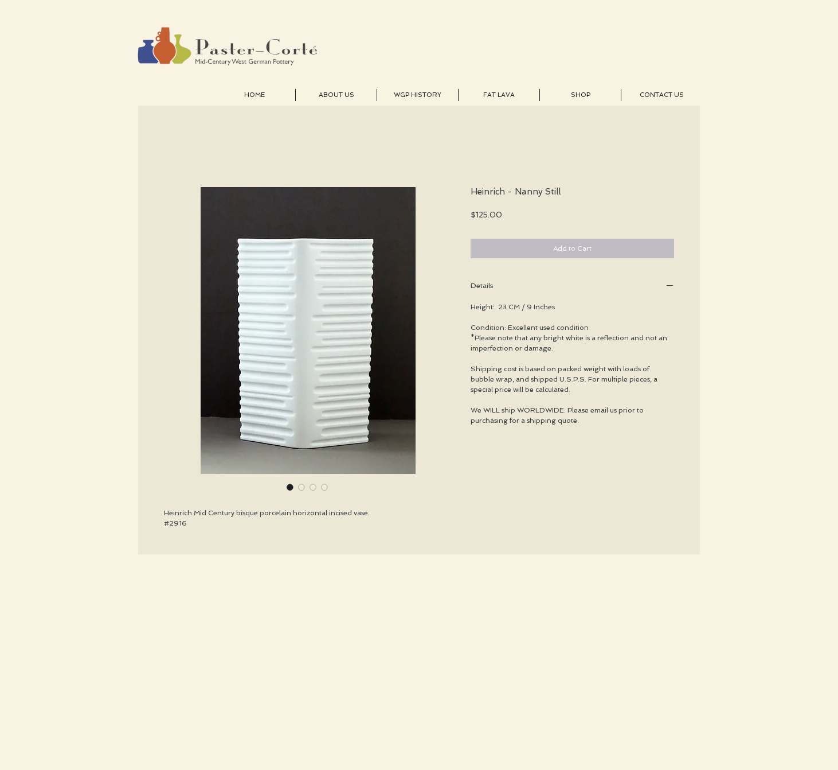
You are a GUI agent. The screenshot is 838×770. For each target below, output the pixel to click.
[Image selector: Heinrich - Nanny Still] (290, 487)
